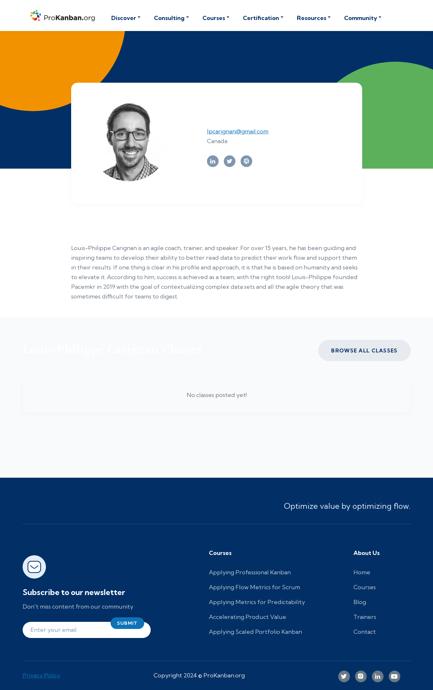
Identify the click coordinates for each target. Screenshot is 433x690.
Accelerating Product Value (247, 617)
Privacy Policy (41, 675)
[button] (125, 18)
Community (360, 18)
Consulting (169, 18)
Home (361, 572)
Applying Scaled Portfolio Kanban (255, 631)
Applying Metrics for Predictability (257, 602)
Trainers (364, 617)
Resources (311, 18)
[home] (64, 15)
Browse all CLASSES (364, 350)
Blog (359, 602)
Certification (261, 18)
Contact (364, 631)
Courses (213, 18)
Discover (123, 18)
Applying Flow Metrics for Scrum (254, 587)
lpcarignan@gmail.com (237, 131)
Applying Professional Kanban (250, 572)
